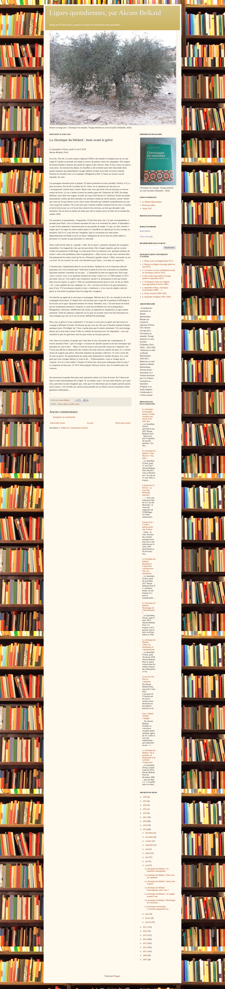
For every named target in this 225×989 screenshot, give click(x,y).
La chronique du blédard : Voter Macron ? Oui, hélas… (149, 454)
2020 (145, 821)
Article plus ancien (122, 423)
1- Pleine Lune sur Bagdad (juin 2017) (157, 261)
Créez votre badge (146, 236)
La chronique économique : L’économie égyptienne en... (157, 907)
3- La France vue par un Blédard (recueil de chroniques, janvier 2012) (158, 271)
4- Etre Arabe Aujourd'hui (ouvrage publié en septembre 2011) (156, 277)
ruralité (71, 404)
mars (147, 914)
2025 (145, 801)
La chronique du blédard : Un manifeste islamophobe (156, 870)
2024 (145, 805)
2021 (145, 817)
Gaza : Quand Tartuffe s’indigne (147, 716)
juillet (147, 853)
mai (147, 861)
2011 (145, 951)
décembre (149, 833)
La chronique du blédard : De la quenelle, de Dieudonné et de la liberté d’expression (149, 756)
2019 (145, 825)
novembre (149, 837)
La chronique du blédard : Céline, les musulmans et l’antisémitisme (149, 645)
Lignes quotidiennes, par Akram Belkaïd (105, 13)
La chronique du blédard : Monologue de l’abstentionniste (149, 608)
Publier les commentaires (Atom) (74, 428)
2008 (145, 955)
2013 (145, 943)
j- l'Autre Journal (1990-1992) (154, 293)
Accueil (90, 423)
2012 (145, 947)
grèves (66, 404)
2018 (145, 829)
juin (147, 857)
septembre (149, 845)
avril (147, 865)
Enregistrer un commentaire (64, 417)
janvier (148, 922)
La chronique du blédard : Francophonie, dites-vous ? (157, 889)
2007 (145, 960)
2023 (145, 809)
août (147, 849)
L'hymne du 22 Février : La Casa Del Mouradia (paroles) (148, 490)
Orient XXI (147, 209)
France (60, 404)
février (148, 918)
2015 (145, 935)
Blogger (117, 976)
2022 (145, 813)
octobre (148, 841)
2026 (145, 797)
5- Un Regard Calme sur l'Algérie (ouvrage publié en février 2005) (155, 283)
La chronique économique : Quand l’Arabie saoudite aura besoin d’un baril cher (148, 415)
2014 (145, 939)
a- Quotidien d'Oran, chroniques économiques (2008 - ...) (155, 289)
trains (77, 404)
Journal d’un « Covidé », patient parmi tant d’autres (148, 525)
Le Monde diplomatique (152, 202)
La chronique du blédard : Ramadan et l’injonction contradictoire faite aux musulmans (149, 566)
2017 (145, 927)
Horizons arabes (148, 205)
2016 (145, 931)
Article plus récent (57, 423)
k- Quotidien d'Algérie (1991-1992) (156, 297)
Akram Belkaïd (145, 231)
